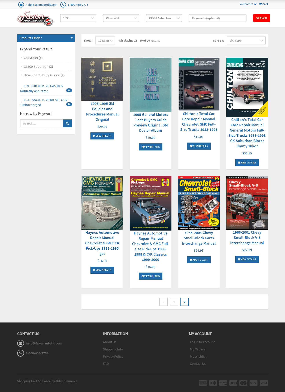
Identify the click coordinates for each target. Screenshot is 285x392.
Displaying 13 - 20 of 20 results (139, 40)
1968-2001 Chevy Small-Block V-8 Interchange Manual (247, 237)
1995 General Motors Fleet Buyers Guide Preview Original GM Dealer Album (150, 122)
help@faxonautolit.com (41, 5)
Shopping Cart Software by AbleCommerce (47, 381)
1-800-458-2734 (78, 5)
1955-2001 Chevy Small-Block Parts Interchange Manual (199, 238)
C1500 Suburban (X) (38, 66)
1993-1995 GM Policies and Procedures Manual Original (102, 111)
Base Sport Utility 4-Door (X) (44, 75)
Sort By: (218, 40)
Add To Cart (199, 259)
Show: (88, 40)
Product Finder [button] (30, 38)
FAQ (106, 363)
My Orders (197, 349)
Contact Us (198, 363)
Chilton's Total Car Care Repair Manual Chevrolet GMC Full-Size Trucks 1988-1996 (198, 121)
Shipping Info (113, 349)
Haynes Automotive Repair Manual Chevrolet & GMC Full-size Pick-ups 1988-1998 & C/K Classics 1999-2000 (150, 246)
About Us (109, 342)
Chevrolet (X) (33, 57)
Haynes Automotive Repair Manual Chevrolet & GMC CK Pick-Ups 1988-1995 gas (102, 243)
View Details (102, 135)
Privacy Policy (113, 356)
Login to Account (202, 342)
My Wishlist (198, 356)
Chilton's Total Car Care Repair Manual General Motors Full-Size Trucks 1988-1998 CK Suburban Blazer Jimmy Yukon (247, 132)
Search (261, 18)
